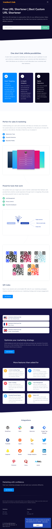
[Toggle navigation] (47, 2)
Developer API (30, 514)
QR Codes (5, 512)
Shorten (45, 27)
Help (28, 512)
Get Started (8, 296)
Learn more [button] (45, 521)
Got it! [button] (37, 525)
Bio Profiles (5, 514)
